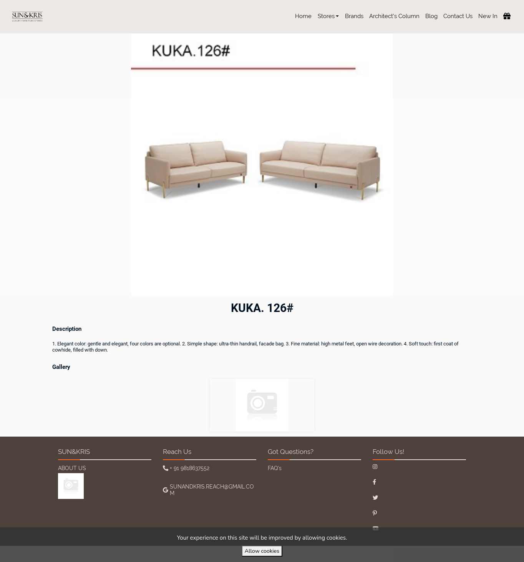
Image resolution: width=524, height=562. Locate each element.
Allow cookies (262, 551)
